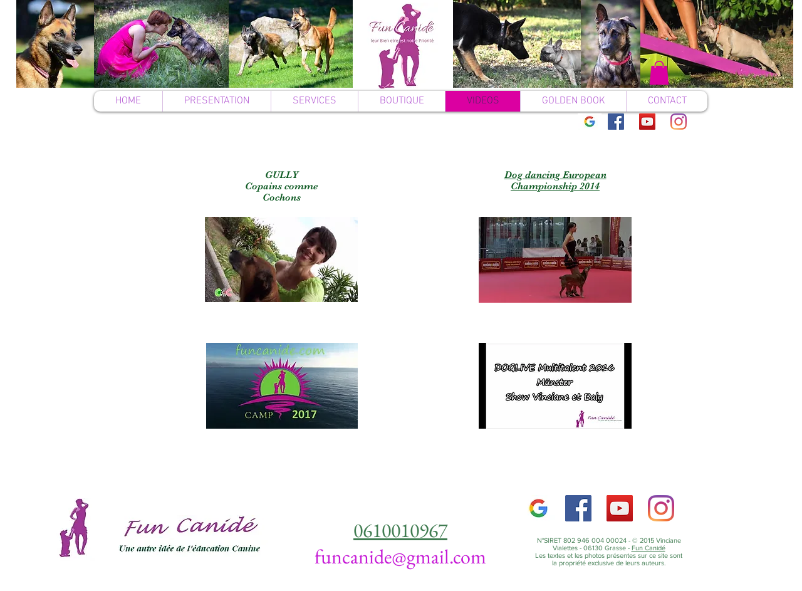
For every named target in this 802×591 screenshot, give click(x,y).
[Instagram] (678, 121)
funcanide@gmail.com (400, 556)
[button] (659, 73)
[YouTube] (647, 121)
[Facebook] (616, 121)
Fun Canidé (648, 548)
